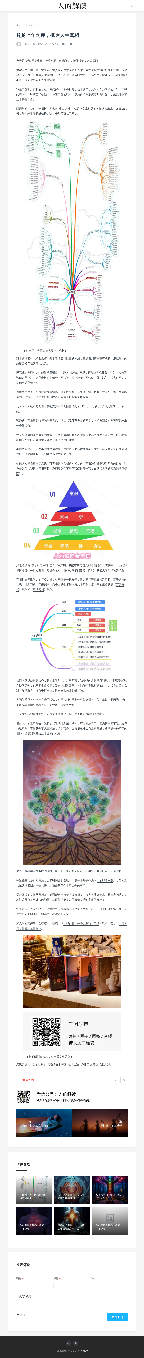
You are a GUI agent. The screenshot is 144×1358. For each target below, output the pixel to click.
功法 (27, 397)
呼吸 (55, 397)
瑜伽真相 (32, 454)
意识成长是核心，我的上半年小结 (45, 680)
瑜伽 (95, 1064)
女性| (102, 1064)
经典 (108, 1064)
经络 (34, 1064)
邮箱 (56, 1278)
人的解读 (82, 1350)
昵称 (19, 1278)
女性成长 (112, 406)
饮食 (41, 397)
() (28, 1080)
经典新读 (102, 420)
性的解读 (63, 435)
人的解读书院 (105, 880)
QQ (92, 1278)
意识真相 (44, 468)
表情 (20, 1314)
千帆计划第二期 (64, 723)
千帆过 (26, 44)
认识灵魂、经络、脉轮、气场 (81, 923)
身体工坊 (85, 392)
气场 (50, 1064)
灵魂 (24, 1064)
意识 (19, 1064)
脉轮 (42, 1064)
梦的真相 (102, 570)
